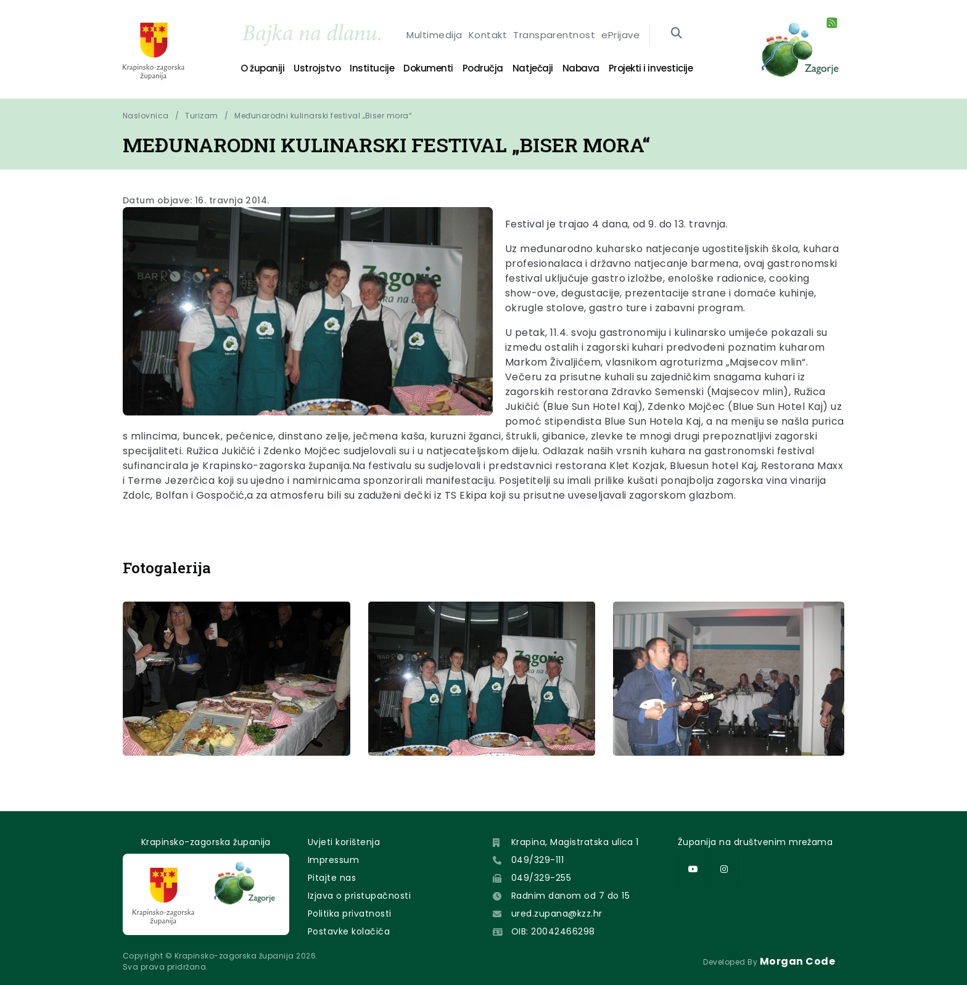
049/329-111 (537, 860)
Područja (483, 68)
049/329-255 (541, 878)
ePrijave (620, 34)
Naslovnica (146, 115)
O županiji (262, 68)
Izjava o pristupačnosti (359, 895)
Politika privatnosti (350, 913)
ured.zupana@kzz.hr (557, 913)
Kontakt (488, 34)
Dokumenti (428, 68)
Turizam (201, 115)
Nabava (580, 68)
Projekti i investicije (651, 68)
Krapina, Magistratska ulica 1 (575, 842)
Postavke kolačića (349, 931)
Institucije (372, 68)
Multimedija (434, 34)
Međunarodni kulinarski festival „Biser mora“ (323, 115)
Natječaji (532, 68)
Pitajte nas (332, 878)
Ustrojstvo (317, 68)
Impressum (333, 860)
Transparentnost (554, 34)
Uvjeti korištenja (344, 842)
